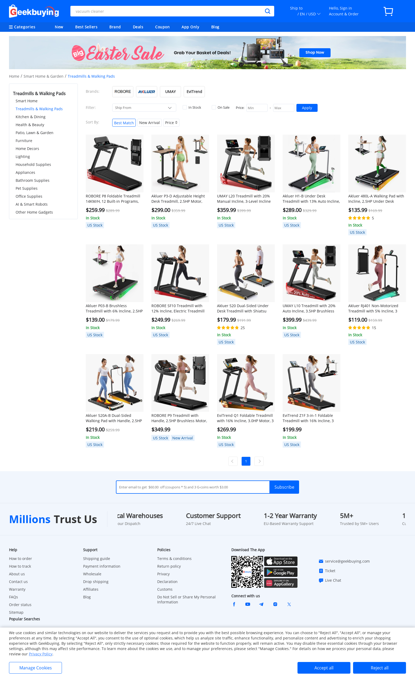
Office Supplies (29, 196)
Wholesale (92, 573)
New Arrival (149, 122)
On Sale (220, 107)
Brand (115, 26)
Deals (138, 26)
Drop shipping (96, 581)
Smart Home (27, 100)
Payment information (101, 566)
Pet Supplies (27, 188)
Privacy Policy (40, 653)
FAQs (13, 596)
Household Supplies (33, 164)
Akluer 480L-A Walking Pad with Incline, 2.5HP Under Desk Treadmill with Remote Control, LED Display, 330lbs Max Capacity (376, 198)
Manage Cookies (35, 668)
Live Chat (329, 580)
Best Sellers (86, 26)
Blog (215, 26)
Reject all (380, 668)
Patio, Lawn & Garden (34, 132)
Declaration (167, 581)
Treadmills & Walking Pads (39, 108)
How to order (20, 558)
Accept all (323, 668)
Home (14, 76)
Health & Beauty (30, 124)
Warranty (17, 589)
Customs (165, 589)
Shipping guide (96, 558)
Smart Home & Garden (44, 76)
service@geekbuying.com (344, 561)
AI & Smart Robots (32, 204)
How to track (20, 566)
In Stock (192, 107)
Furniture (24, 140)
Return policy (169, 566)
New (59, 26)
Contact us (18, 581)
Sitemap (16, 612)
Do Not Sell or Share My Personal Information (186, 599)
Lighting (23, 156)
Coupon (162, 26)
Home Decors (27, 148)
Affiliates (90, 589)
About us (17, 573)
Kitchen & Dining (31, 116)
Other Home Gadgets (34, 212)
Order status (20, 604)
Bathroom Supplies (32, 180)
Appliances (25, 172)
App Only (190, 26)
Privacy (163, 573)
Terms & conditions (174, 558)
